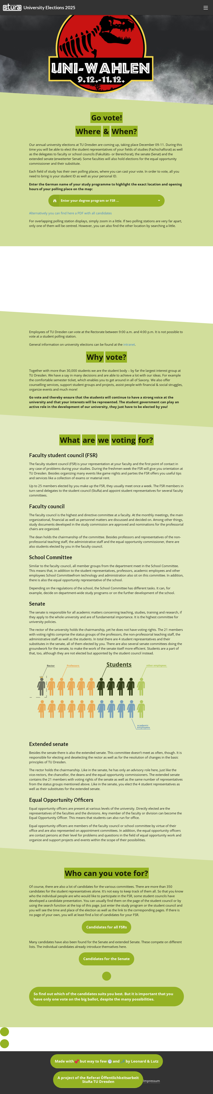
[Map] (106, 279)
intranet (129, 344)
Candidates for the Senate (106, 958)
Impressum (151, 1081)
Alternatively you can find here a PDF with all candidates (70, 213)
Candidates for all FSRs (106, 927)
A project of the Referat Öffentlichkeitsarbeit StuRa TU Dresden (98, 1079)
